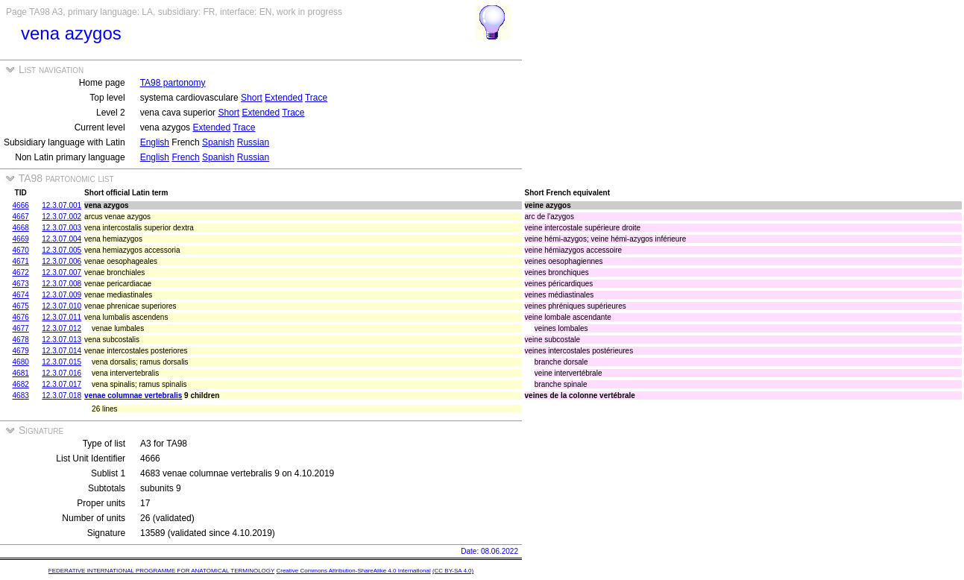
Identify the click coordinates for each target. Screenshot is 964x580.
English (154, 142)
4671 (21, 261)
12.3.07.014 (61, 351)
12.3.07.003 (61, 228)
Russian (253, 142)
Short (251, 97)
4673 (21, 284)
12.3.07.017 (61, 384)
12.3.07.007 (61, 272)
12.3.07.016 (61, 373)
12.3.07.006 (61, 261)
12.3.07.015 (61, 362)
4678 (21, 339)
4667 (21, 216)
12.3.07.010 (61, 306)
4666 (21, 205)
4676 (21, 317)
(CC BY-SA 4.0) (452, 570)
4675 (21, 306)
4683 (21, 395)
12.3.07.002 (61, 216)
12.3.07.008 (61, 284)
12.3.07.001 (61, 205)
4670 (21, 250)
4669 (21, 239)
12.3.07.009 (61, 295)
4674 (21, 295)
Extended (284, 97)
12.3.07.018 (61, 395)
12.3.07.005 (61, 250)
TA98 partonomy (173, 83)
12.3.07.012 (61, 328)
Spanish (218, 142)
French (185, 157)
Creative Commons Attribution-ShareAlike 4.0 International (353, 570)
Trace (316, 97)
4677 (21, 328)
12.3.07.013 (61, 339)
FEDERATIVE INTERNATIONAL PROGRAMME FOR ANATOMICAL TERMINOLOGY (161, 570)
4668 (21, 228)
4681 (21, 373)
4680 (21, 362)
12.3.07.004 (61, 239)
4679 (21, 351)
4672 (21, 272)
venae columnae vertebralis (133, 395)
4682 (21, 384)
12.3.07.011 (61, 317)
